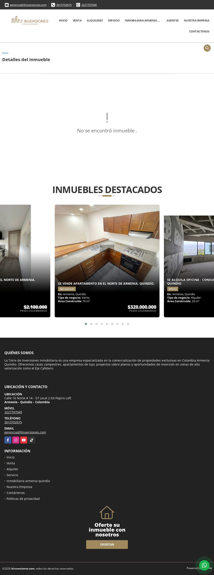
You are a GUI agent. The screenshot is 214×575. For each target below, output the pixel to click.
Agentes (173, 20)
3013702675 (64, 5)
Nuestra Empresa (196, 20)
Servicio (114, 20)
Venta (77, 20)
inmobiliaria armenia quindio (144, 20)
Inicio (63, 20)
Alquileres (95, 20)
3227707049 (89, 5)
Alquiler (12, 469)
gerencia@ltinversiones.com (28, 5)
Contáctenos (199, 31)
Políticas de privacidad (23, 499)
